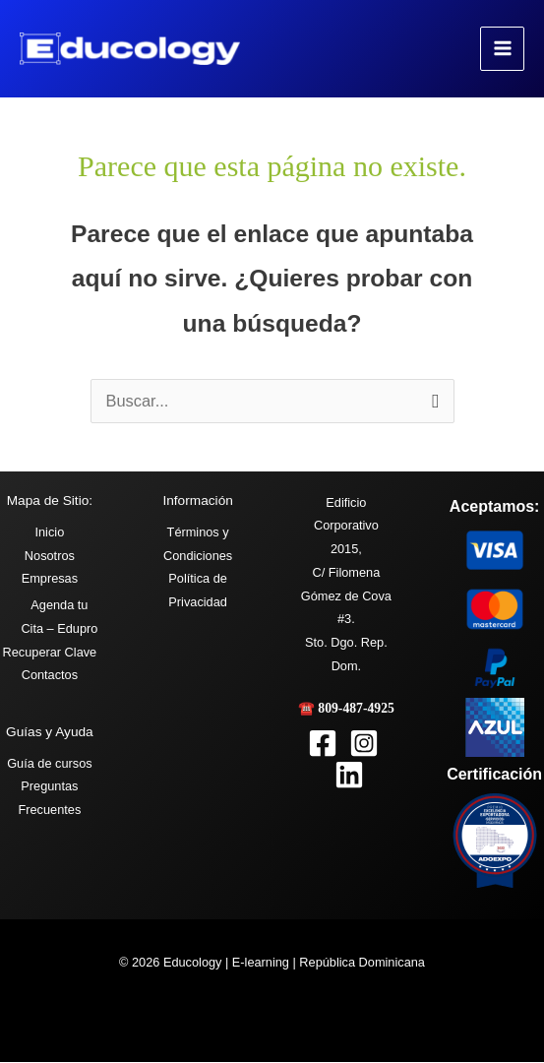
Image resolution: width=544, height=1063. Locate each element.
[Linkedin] (349, 775)
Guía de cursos (49, 764)
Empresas (50, 579)
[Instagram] (364, 744)
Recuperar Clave (50, 652)
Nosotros (50, 555)
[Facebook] (322, 744)
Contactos (50, 675)
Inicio (49, 533)
